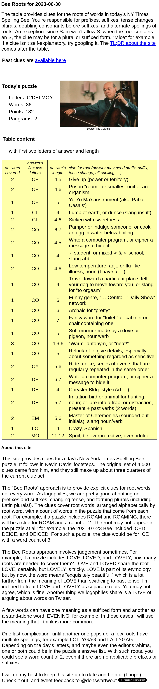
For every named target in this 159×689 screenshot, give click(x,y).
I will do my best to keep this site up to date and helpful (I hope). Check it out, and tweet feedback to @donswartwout (72, 677)
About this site (16, 447)
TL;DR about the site (133, 43)
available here (50, 60)
